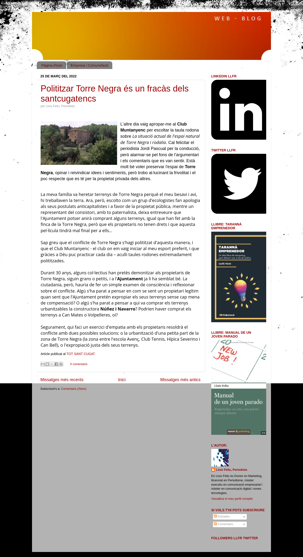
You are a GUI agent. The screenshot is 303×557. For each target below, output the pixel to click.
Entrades (222, 516)
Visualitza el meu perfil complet (232, 498)
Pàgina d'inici (51, 65)
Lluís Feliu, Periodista (231, 469)
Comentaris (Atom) (73, 388)
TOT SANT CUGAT (81, 354)
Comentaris (223, 524)
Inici (121, 379)
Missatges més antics (180, 379)
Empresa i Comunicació (89, 65)
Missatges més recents (61, 379)
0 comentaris (78, 364)
